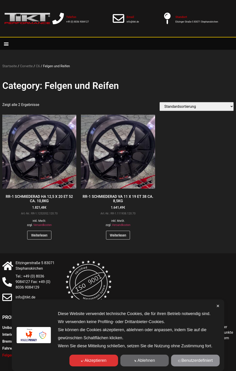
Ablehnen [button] (144, 360)
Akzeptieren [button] (93, 360)
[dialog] (118, 335)
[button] (6, 43)
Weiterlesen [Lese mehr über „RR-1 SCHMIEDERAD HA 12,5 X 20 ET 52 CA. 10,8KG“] (39, 235)
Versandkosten (42, 225)
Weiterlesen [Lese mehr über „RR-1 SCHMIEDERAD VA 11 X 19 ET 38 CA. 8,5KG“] (118, 235)
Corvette (26, 66)
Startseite (9, 66)
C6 (38, 66)
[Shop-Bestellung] (196, 106)
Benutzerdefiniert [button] (195, 360)
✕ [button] (218, 306)
